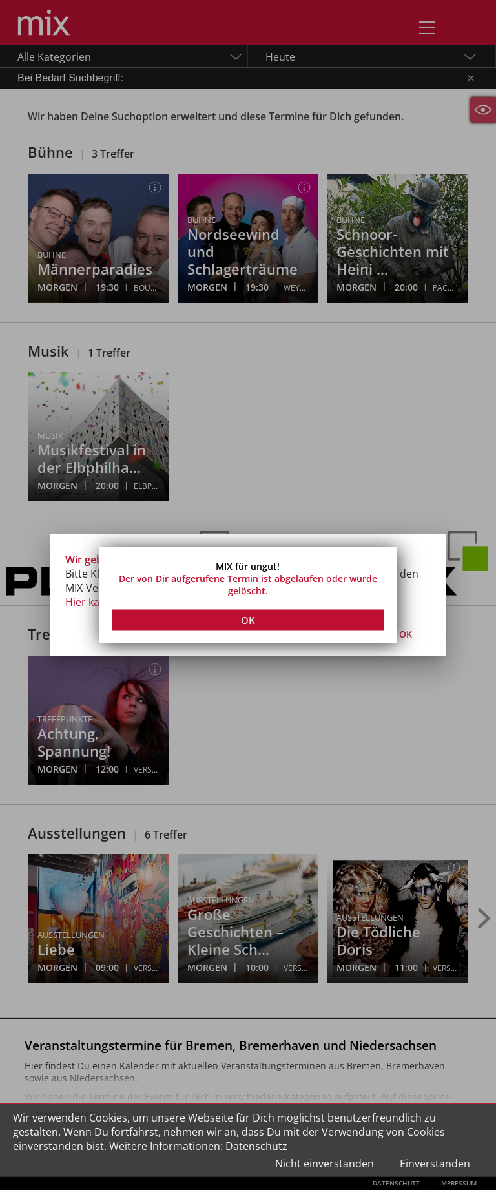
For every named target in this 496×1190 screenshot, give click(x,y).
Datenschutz (256, 1146)
